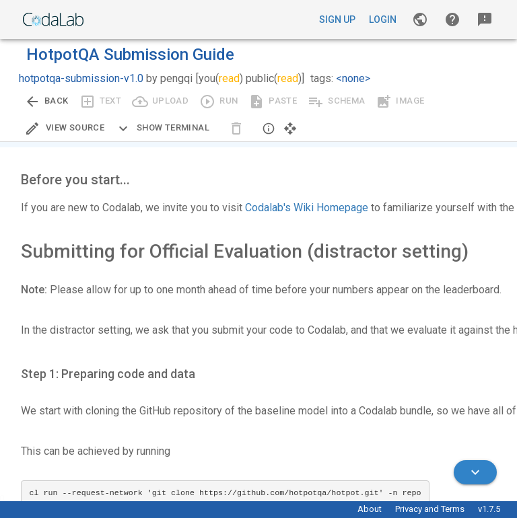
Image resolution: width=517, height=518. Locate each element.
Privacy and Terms (429, 509)
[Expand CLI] (162, 128)
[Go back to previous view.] (46, 101)
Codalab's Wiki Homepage (306, 207)
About (369, 509)
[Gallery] (420, 19)
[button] (452, 19)
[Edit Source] (64, 128)
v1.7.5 (489, 509)
